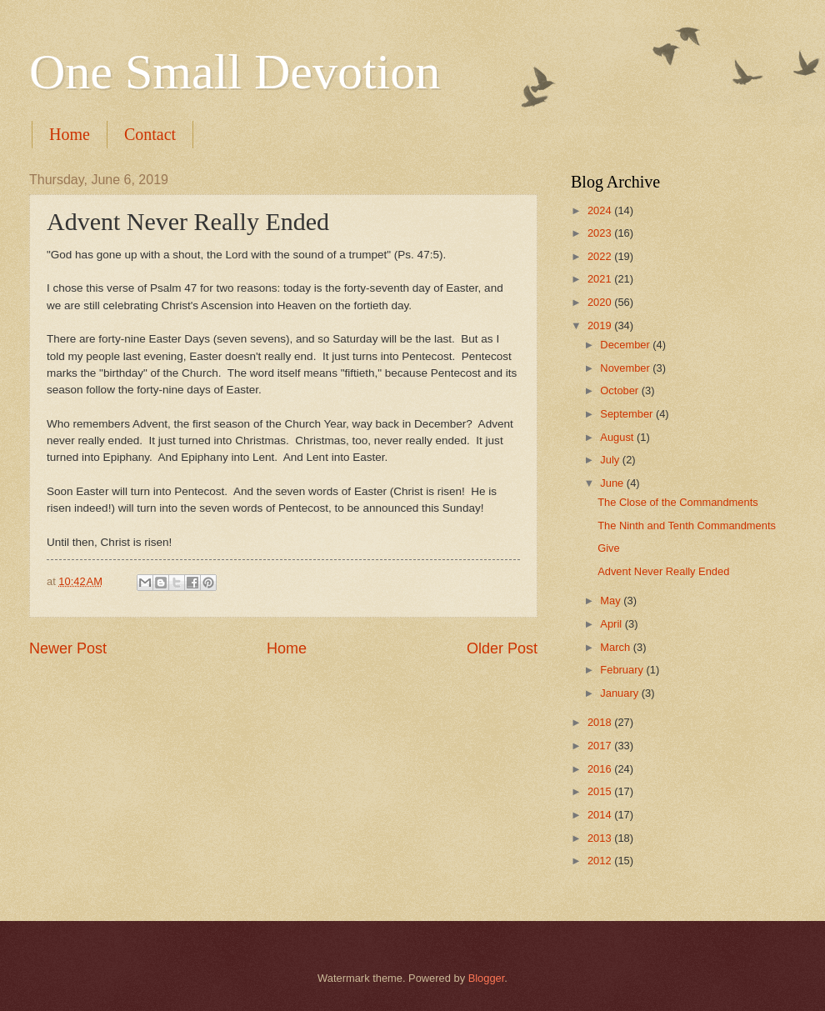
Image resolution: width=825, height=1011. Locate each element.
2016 (601, 769)
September (628, 414)
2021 (601, 279)
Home (69, 134)
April (612, 624)
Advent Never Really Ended (663, 571)
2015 (601, 791)
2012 (601, 860)
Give (608, 548)
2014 (601, 814)
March (616, 647)
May (611, 600)
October (620, 390)
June (613, 483)
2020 (601, 302)
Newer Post (68, 648)
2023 (601, 233)
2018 (601, 722)
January (620, 693)
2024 (601, 210)
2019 (601, 325)
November (626, 368)
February (623, 669)
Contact (150, 134)
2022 (601, 256)
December (626, 344)
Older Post (502, 648)
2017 (601, 745)
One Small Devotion (234, 71)
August (618, 437)
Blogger (486, 978)
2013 (601, 838)
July (611, 459)
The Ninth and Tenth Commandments (687, 525)
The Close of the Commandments (678, 502)
